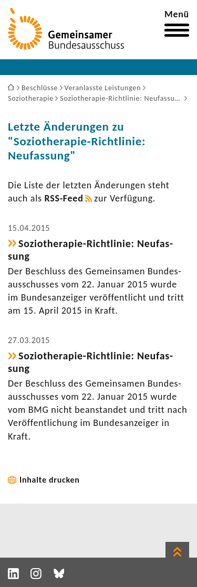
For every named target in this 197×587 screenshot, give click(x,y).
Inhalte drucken (49, 480)
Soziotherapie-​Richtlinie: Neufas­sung (90, 249)
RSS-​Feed (64, 198)
